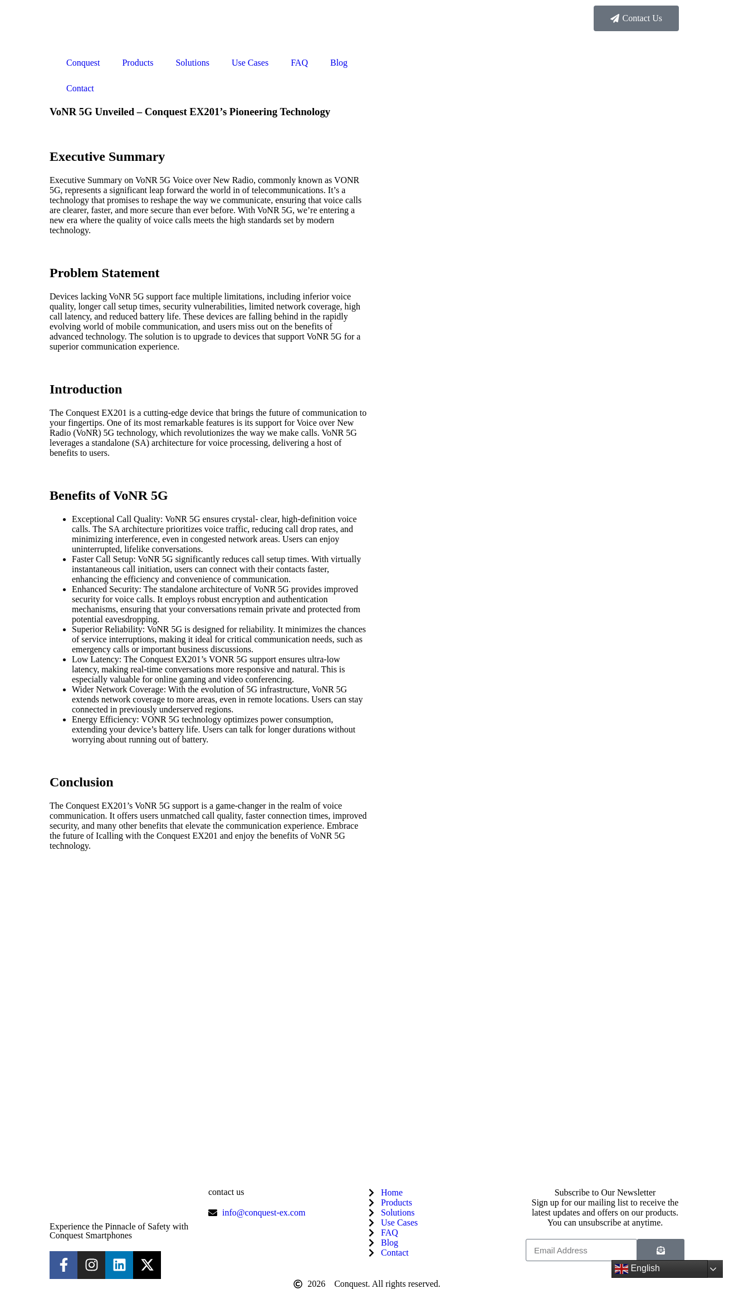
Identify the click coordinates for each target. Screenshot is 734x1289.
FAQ (299, 62)
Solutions (192, 62)
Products (137, 62)
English (637, 1269)
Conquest (83, 62)
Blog (339, 62)
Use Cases (250, 62)
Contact (80, 88)
